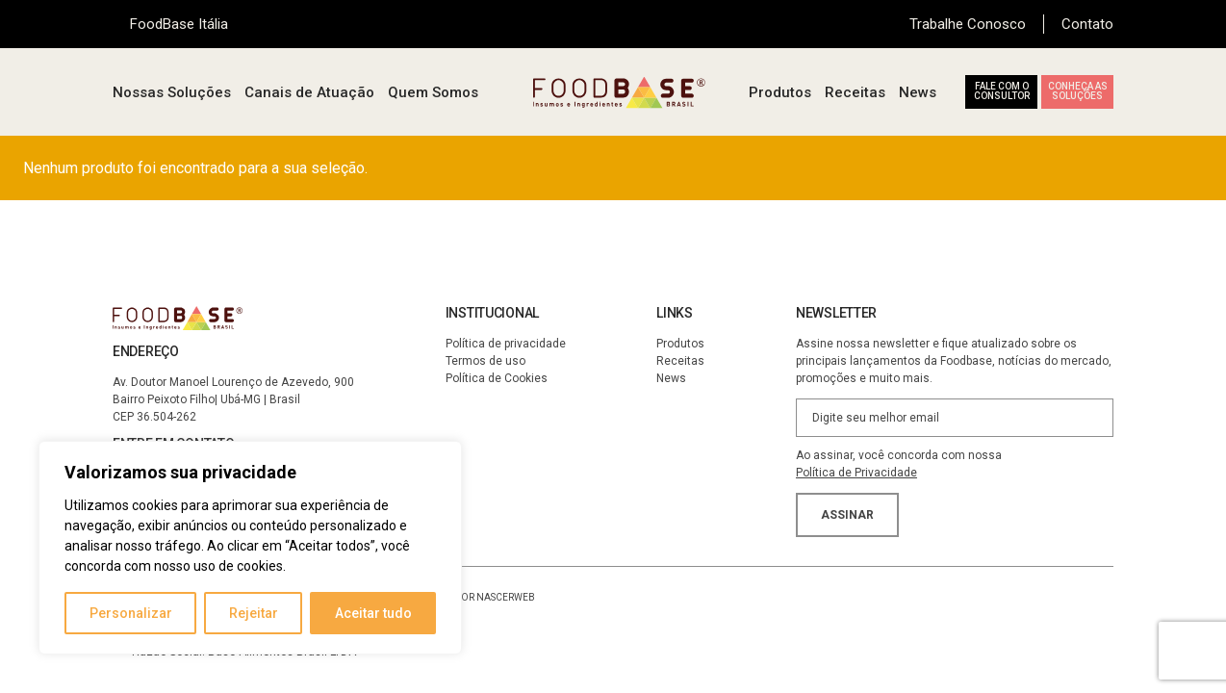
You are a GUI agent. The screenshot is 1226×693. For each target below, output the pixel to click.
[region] (250, 547)
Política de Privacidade (856, 472)
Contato (1087, 24)
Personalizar (130, 613)
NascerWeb (505, 597)
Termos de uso (485, 361)
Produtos (780, 92)
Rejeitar (253, 613)
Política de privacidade (506, 343)
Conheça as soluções (1078, 91)
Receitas (855, 92)
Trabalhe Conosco (967, 24)
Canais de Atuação (309, 92)
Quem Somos (433, 92)
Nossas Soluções (172, 92)
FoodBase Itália (179, 24)
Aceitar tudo (373, 613)
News (917, 92)
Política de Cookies (497, 378)
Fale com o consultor (1002, 91)
